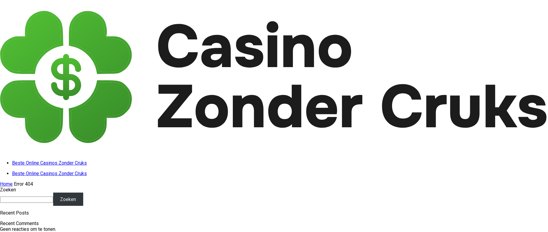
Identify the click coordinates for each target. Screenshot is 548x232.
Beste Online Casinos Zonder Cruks (49, 163)
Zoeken (8, 190)
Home (6, 184)
